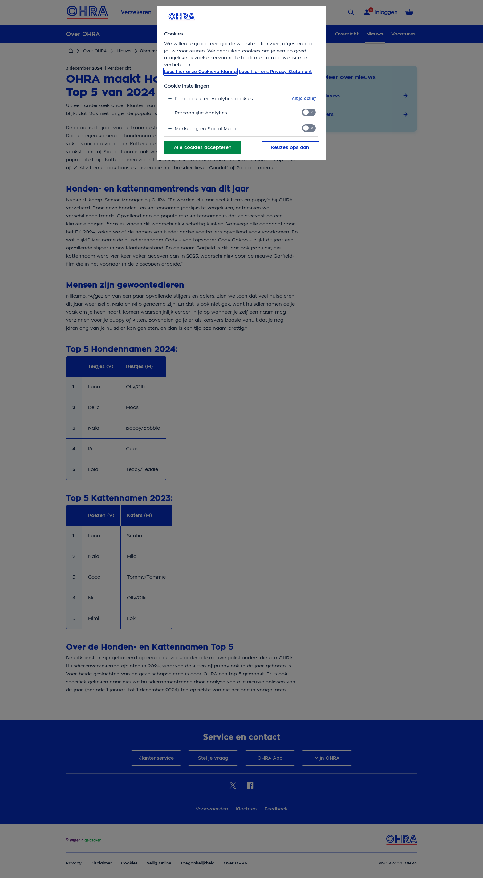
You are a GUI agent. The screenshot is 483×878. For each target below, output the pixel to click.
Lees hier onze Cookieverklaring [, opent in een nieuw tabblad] (200, 71)
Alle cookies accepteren (203, 147)
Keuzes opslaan (290, 147)
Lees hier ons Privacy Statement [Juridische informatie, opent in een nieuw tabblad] (275, 71)
